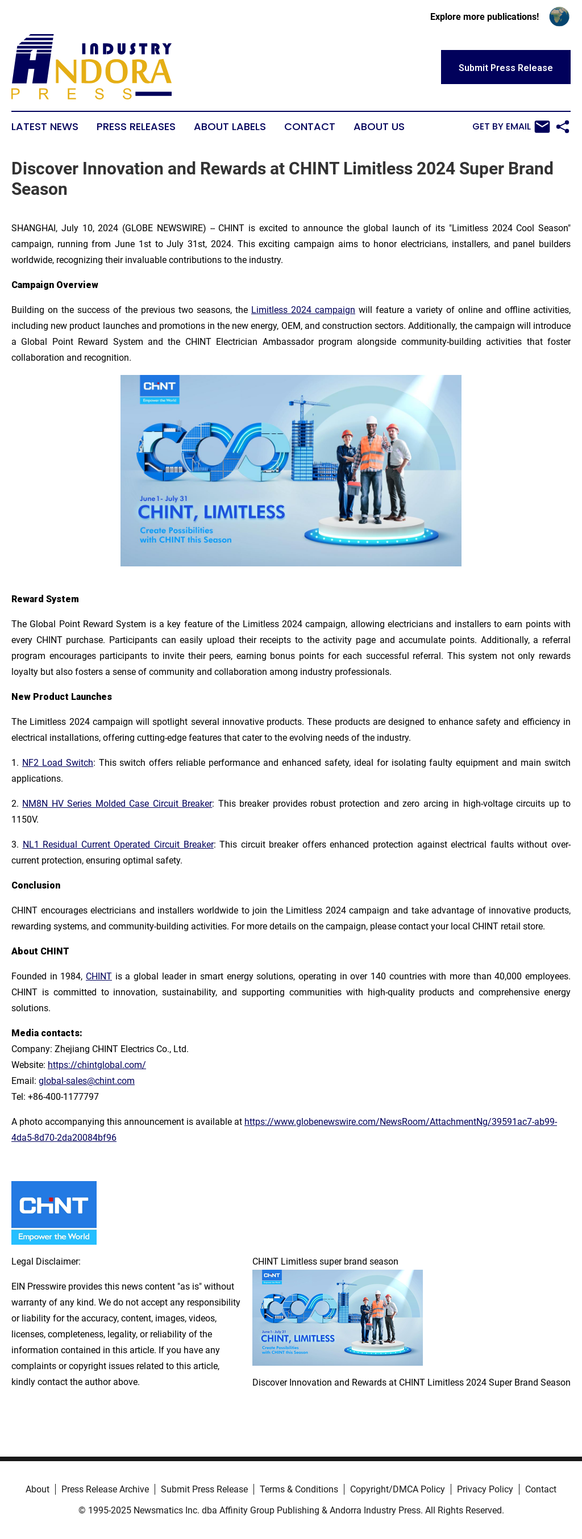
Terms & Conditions (299, 1489)
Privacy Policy (485, 1489)
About (37, 1489)
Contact (309, 126)
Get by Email (511, 127)
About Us (379, 126)
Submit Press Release (204, 1489)
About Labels (230, 126)
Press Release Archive (105, 1489)
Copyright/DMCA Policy (397, 1489)
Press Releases (136, 126)
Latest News (44, 126)
